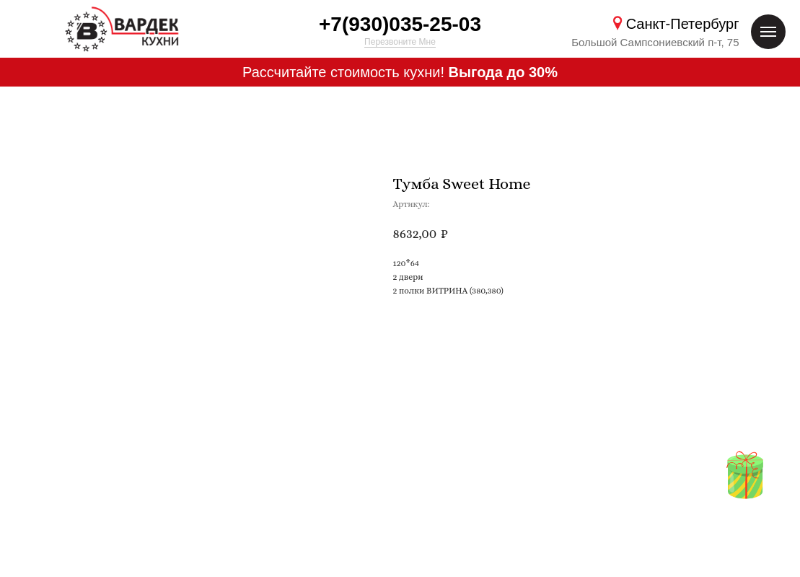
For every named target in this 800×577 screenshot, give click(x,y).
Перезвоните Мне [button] (400, 42)
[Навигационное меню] (768, 32)
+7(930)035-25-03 (400, 24)
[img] (744, 475)
